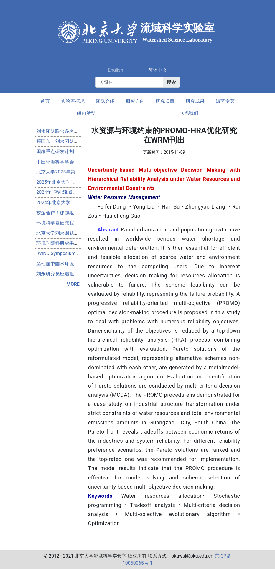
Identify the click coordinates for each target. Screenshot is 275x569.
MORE (72, 284)
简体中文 (157, 70)
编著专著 (225, 101)
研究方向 (135, 101)
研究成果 (195, 101)
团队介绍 (105, 101)
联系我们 (189, 113)
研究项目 (165, 101)
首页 (45, 101)
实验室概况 (73, 101)
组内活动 (86, 113)
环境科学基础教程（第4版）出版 (70, 223)
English (115, 70)
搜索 (171, 82)
